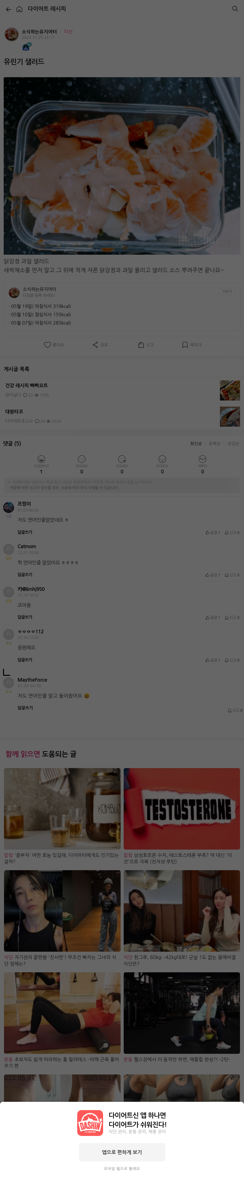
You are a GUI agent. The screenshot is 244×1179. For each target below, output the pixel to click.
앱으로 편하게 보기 (122, 1152)
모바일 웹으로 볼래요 (122, 1169)
